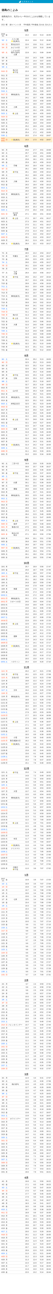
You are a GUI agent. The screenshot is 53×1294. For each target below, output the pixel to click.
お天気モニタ (26, 1)
